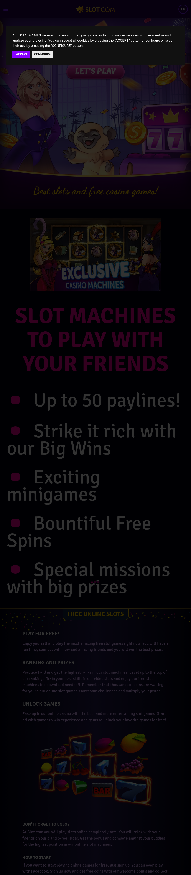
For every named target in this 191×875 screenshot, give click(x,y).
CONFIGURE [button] (42, 54)
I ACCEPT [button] (21, 54)
